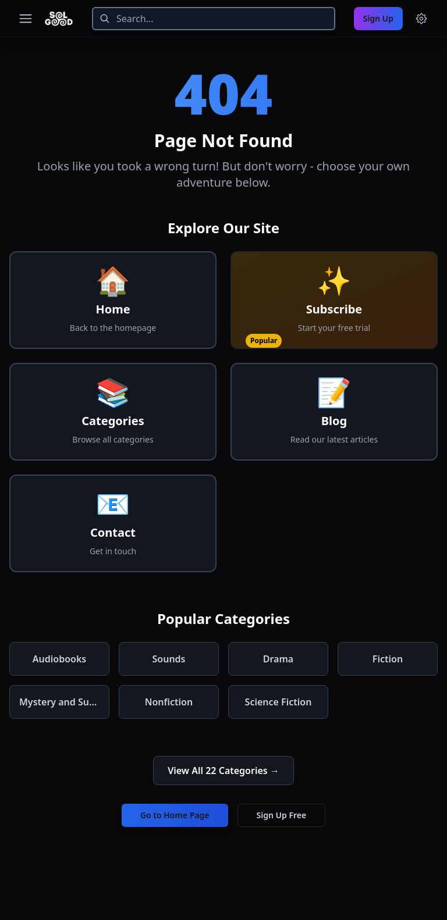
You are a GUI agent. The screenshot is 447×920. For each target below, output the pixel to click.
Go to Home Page (175, 815)
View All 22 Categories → (223, 770)
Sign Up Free (282, 815)
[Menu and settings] (421, 18)
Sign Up (378, 18)
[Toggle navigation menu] (25, 18)
